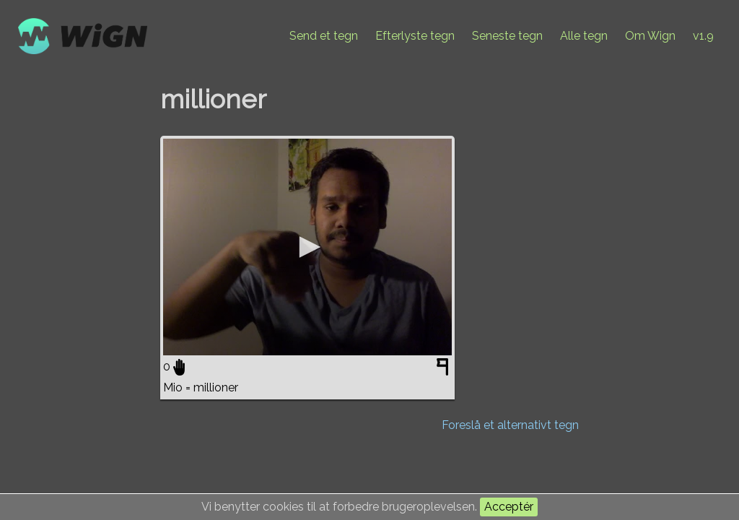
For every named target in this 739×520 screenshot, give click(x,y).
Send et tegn (323, 36)
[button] (307, 247)
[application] (307, 247)
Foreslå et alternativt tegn (510, 425)
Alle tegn (584, 36)
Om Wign (650, 36)
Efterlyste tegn (415, 36)
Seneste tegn (507, 36)
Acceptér (508, 507)
